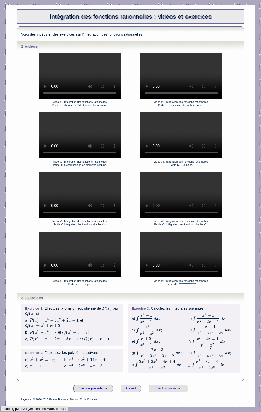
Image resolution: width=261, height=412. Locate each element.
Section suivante (168, 388)
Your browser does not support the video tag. (80, 76)
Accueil (131, 388)
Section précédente (93, 388)
